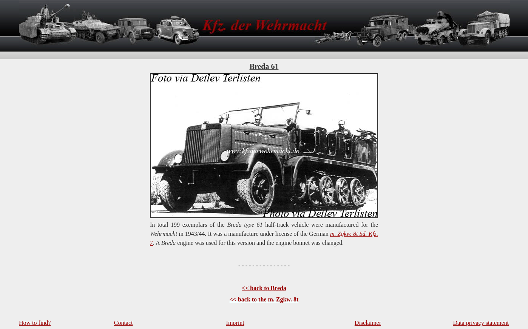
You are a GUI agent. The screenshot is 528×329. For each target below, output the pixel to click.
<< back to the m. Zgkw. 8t (264, 299)
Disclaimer (368, 323)
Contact (123, 323)
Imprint (235, 323)
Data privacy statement (481, 323)
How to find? (35, 323)
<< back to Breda (264, 288)
